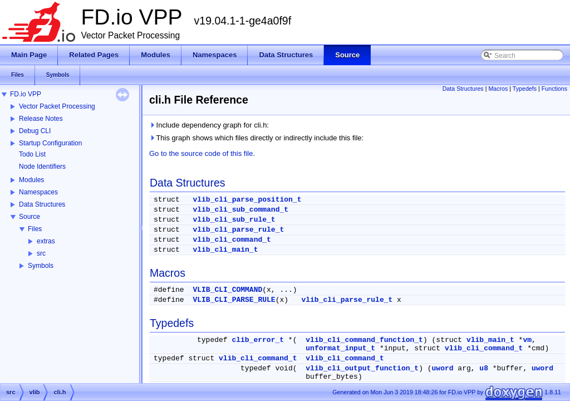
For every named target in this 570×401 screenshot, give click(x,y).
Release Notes (41, 119)
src (41, 253)
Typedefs (525, 88)
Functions (554, 88)
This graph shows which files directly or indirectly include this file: (256, 138)
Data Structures (42, 204)
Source (29, 217)
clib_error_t (258, 340)
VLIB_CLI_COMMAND (227, 290)
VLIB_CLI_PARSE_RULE (234, 300)
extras (46, 241)
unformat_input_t (340, 348)
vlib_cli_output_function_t (362, 368)
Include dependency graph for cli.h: (209, 125)
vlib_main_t (490, 340)
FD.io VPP (25, 94)
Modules (31, 180)
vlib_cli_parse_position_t (247, 199)
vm (527, 340)
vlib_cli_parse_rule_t (238, 230)
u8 (483, 368)
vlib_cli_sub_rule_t (234, 220)
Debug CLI (35, 131)
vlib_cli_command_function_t (364, 340)
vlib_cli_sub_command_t (240, 210)
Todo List (32, 154)
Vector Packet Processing (57, 106)
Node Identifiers (42, 166)
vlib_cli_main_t (225, 250)
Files (35, 229)
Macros (498, 88)
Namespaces (38, 192)
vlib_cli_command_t (232, 240)
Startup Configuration (50, 143)
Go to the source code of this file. (202, 153)
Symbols (40, 266)
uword (443, 368)
